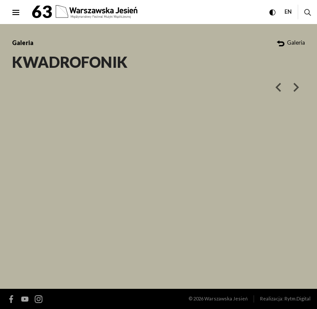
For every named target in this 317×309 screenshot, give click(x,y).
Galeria (22, 42)
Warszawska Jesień (226, 298)
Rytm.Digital (297, 298)
